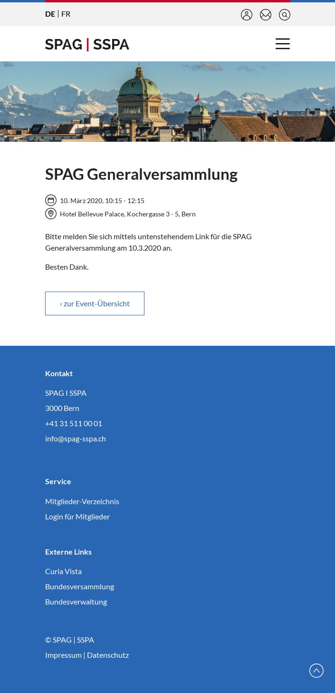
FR (65, 13)
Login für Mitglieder (77, 516)
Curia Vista (63, 571)
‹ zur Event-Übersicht (95, 303)
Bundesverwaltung (76, 601)
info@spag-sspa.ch (75, 438)
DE (50, 13)
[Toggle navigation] (282, 43)
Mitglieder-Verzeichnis (82, 501)
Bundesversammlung (79, 586)
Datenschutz (108, 654)
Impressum (63, 654)
